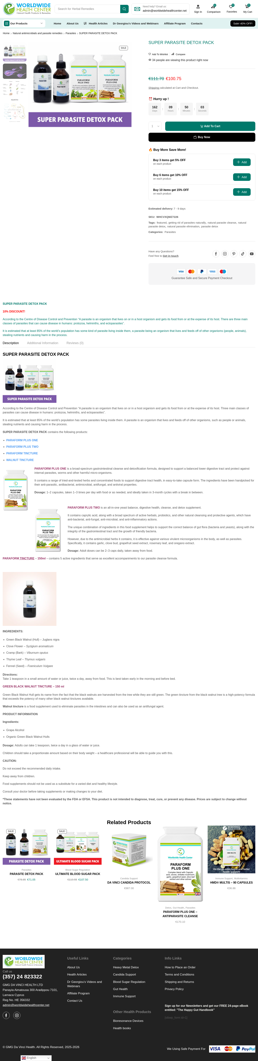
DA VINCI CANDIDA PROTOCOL (128, 882)
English (29, 1058)
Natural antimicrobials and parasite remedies (37, 33)
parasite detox (209, 226)
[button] (198, 9)
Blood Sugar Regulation (77, 869)
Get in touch (171, 255)
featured (162, 222)
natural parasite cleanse (222, 222)
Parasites (71, 33)
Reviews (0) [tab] (74, 343)
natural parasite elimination (183, 226)
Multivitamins (241, 878)
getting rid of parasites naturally (187, 222)
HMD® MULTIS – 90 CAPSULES (231, 882)
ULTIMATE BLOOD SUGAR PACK (77, 873)
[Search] (124, 9)
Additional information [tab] (42, 343)
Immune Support (224, 878)
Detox (168, 907)
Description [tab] (11, 343)
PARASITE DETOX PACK (26, 873)
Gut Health (178, 907)
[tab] (11, 344)
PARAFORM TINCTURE (22, 453)
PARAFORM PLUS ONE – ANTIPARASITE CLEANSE (180, 914)
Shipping (154, 87)
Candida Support (129, 878)
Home (6, 33)
